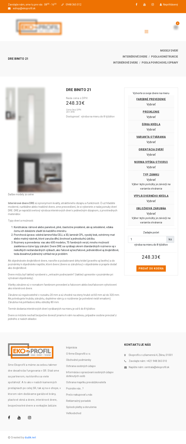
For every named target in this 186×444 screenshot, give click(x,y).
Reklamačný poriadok (78, 400)
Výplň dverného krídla (151, 195)
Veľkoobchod (73, 413)
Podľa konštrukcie (164, 56)
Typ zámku (151, 174)
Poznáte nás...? (75, 388)
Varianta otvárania (151, 136)
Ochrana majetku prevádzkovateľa (86, 382)
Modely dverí (169, 50)
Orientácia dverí (151, 149)
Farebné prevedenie (151, 99)
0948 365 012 (71, 4)
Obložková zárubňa (151, 208)
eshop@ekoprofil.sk (21, 8)
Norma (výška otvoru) (151, 162)
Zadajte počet (151, 232)
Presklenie (151, 111)
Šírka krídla (151, 124)
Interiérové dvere (135, 56)
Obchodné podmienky (78, 359)
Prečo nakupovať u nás (79, 394)
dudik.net (30, 437)
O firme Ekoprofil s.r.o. (78, 353)
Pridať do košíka (151, 268)
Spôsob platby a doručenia (81, 407)
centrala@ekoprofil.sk (156, 367)
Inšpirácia (71, 347)
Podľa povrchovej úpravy (160, 62)
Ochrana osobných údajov (81, 366)
